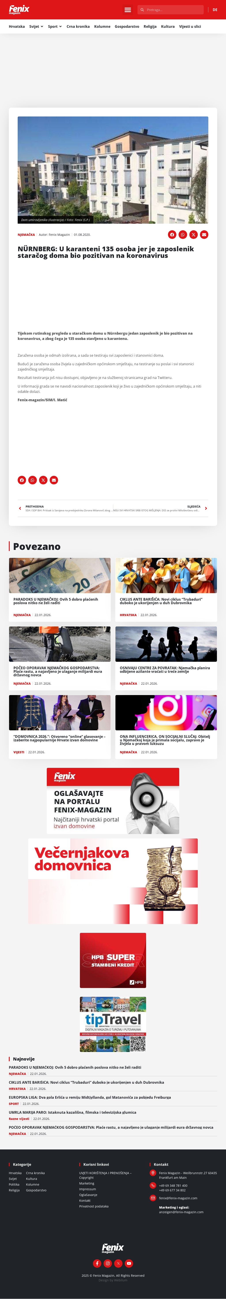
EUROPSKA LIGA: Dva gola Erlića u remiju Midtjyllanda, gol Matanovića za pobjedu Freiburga (90, 1097)
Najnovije (24, 1059)
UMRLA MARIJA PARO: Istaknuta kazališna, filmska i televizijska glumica (72, 1112)
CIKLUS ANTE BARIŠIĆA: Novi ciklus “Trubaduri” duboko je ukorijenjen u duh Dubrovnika (86, 1082)
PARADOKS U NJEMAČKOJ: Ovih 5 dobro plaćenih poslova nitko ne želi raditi (75, 1067)
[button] (127, 10)
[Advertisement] (113, 66)
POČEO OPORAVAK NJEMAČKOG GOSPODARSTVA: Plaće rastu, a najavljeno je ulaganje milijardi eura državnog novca (111, 1127)
